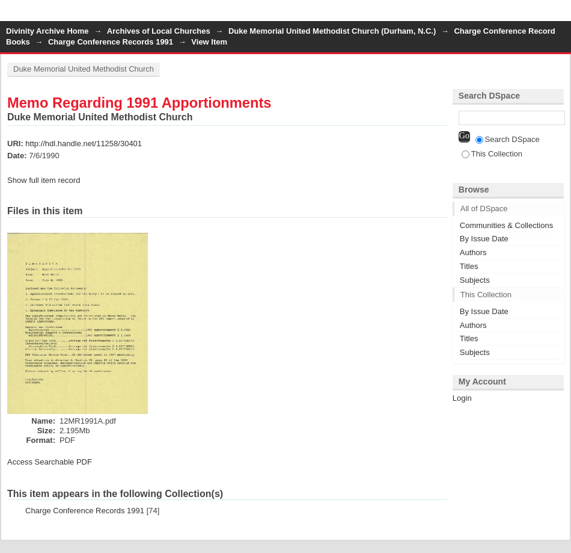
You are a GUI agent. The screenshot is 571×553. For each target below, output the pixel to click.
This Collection (492, 153)
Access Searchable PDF (49, 461)
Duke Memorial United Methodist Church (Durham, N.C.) (332, 31)
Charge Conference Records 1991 (110, 41)
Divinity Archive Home (47, 31)
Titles (469, 266)
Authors (473, 252)
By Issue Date (484, 238)
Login (561, 14)
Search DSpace (507, 139)
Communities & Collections (506, 225)
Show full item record (43, 180)
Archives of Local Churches (158, 31)
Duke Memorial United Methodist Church (83, 68)
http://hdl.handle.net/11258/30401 (83, 143)
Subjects (475, 280)
